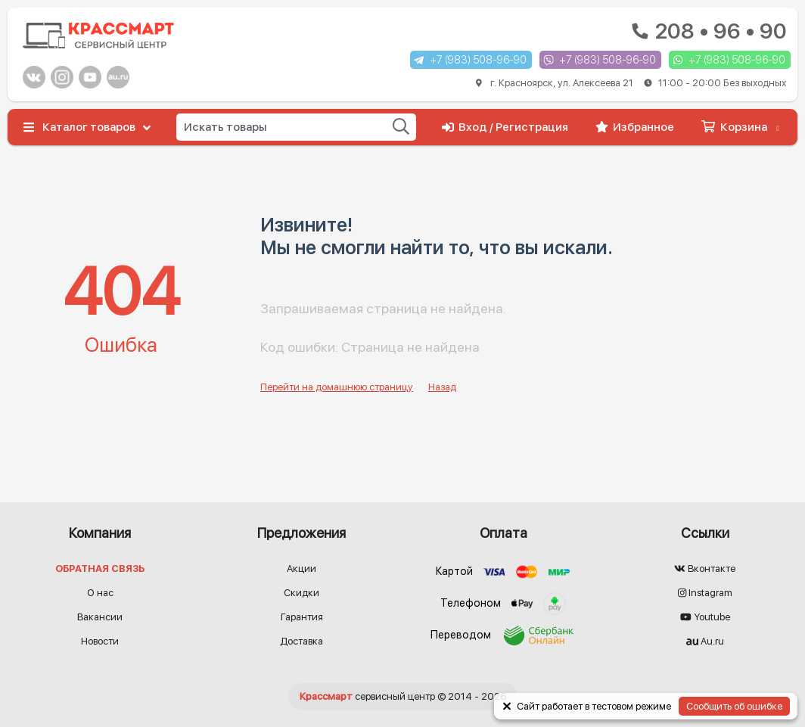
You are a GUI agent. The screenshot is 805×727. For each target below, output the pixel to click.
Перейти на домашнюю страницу (336, 387)
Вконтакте (704, 568)
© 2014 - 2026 (403, 696)
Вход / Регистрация (505, 127)
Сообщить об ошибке (734, 706)
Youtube (705, 617)
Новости (100, 641)
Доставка (301, 641)
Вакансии (100, 617)
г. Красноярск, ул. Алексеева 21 (631, 83)
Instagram (705, 592)
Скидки (301, 592)
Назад (442, 387)
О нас (100, 592)
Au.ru (705, 641)
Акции (301, 568)
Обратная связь (100, 568)
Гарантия (302, 617)
